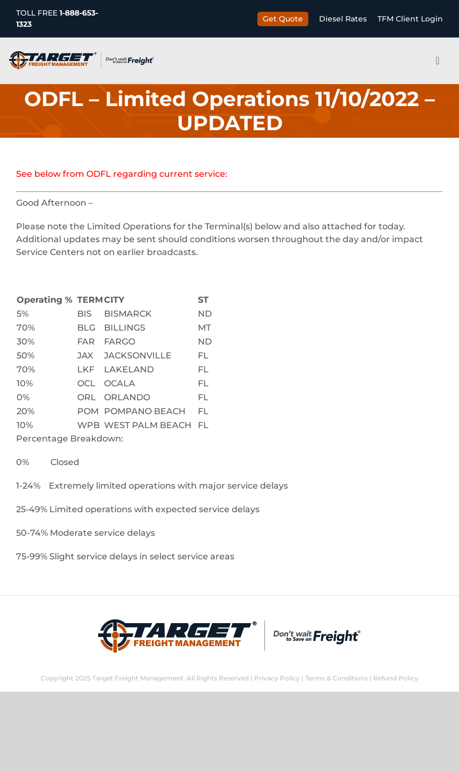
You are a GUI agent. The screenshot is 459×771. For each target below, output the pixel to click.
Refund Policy (395, 678)
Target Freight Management (137, 678)
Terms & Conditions (336, 678)
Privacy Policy (277, 678)
